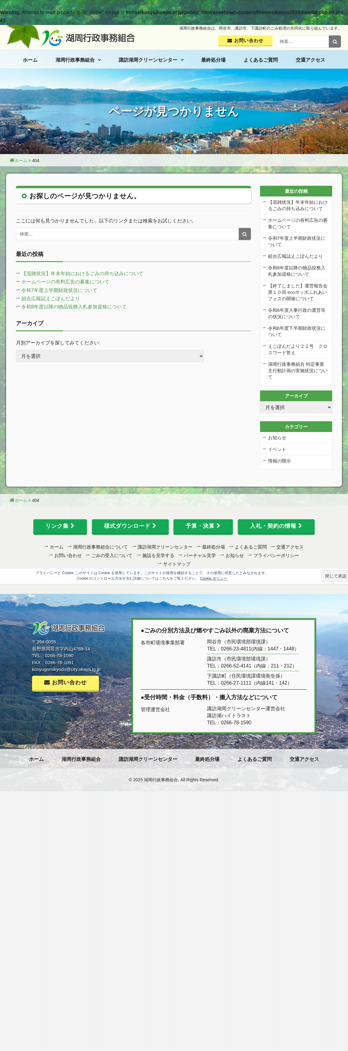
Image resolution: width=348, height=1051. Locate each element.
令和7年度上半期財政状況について (59, 290)
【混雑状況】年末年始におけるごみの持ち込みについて (82, 273)
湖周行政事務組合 (75, 60)
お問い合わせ (68, 555)
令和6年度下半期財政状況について (296, 331)
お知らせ (277, 437)
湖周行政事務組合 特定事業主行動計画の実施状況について (298, 371)
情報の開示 (279, 460)
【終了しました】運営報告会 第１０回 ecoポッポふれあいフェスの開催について (298, 292)
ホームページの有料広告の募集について (65, 281)
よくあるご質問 (261, 60)
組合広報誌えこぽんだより (50, 298)
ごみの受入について (111, 555)
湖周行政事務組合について (100, 546)
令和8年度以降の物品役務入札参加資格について (74, 306)
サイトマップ (176, 564)
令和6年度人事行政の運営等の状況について (296, 313)
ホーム (30, 60)
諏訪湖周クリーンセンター (148, 60)
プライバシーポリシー (276, 555)
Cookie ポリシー (213, 578)
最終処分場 (213, 60)
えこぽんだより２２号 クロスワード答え (298, 349)
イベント (277, 449)
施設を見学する (158, 555)
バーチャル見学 (200, 555)
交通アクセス (310, 60)
